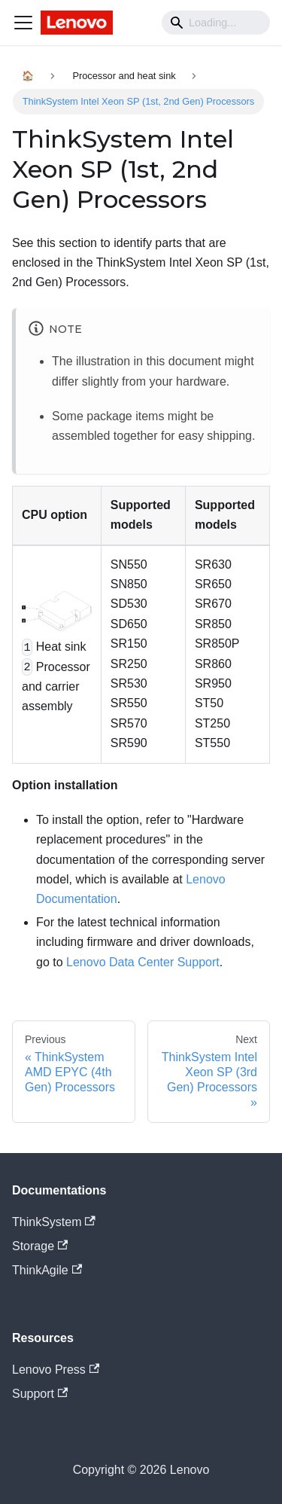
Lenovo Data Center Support (143, 962)
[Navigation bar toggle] (23, 22)
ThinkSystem (54, 1222)
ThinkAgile (47, 1270)
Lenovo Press (55, 1369)
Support (40, 1393)
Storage (40, 1246)
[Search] (216, 23)
